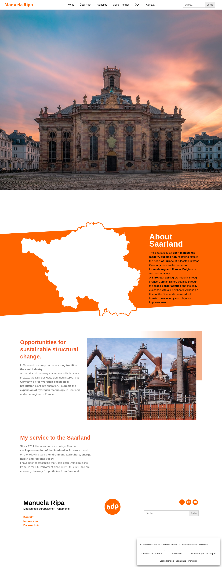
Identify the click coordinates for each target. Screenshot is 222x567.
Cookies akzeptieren (152, 553)
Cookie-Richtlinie (167, 561)
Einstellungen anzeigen (203, 553)
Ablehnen (177, 553)
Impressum (192, 561)
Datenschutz (181, 561)
